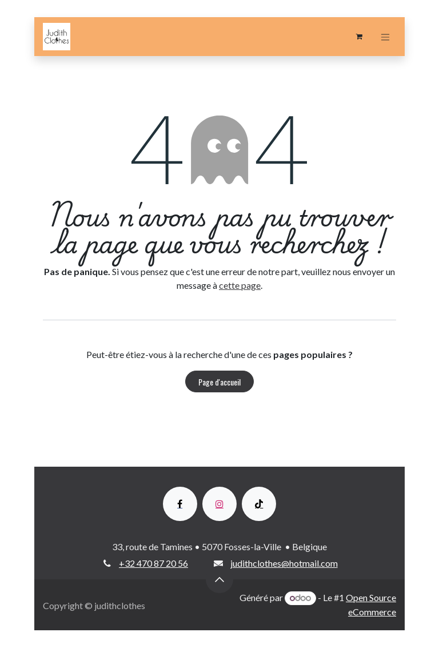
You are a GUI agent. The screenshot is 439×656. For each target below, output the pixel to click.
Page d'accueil (219, 382)
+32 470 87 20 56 (153, 563)
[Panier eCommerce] (359, 36)
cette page (240, 285)
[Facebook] (180, 504)
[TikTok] (259, 504)
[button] (219, 579)
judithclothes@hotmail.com (284, 563)
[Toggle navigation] (385, 36)
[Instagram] (219, 504)
